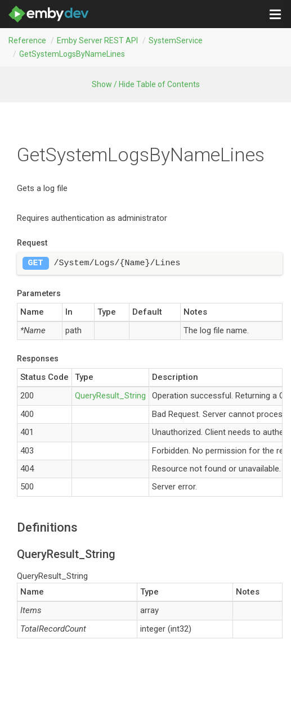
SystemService (176, 40)
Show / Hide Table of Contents (146, 84)
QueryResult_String (110, 396)
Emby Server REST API (97, 40)
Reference (27, 40)
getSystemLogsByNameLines (72, 53)
